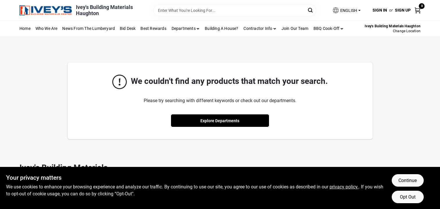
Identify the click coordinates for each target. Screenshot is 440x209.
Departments (184, 28)
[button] (346, 10)
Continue (407, 180)
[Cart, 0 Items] (418, 10)
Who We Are (46, 28)
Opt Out (408, 197)
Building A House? (221, 28)
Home (25, 28)
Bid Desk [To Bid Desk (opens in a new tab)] (128, 28)
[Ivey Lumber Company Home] (45, 10)
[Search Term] (234, 10)
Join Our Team (295, 28)
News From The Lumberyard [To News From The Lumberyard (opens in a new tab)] (88, 28)
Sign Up (403, 10)
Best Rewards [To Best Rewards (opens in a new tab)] (153, 28)
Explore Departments (219, 120)
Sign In (380, 10)
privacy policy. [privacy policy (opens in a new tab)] (344, 187)
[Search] (311, 10)
